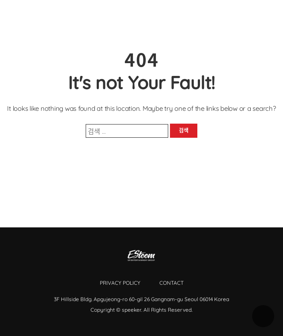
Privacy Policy (120, 282)
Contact (171, 282)
